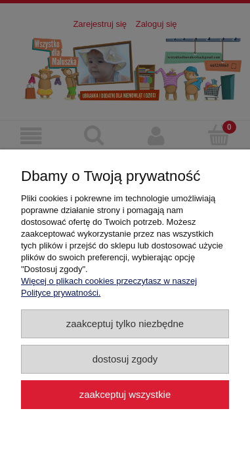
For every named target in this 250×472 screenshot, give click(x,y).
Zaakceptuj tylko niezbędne (125, 323)
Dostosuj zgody (125, 358)
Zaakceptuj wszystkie (125, 394)
